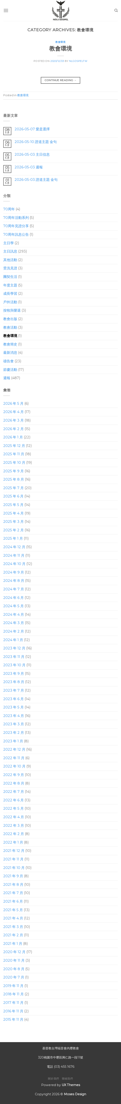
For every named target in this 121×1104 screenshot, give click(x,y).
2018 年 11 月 (13, 994)
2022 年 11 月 (13, 758)
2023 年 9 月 (13, 673)
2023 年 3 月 (13, 724)
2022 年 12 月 (14, 749)
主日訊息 (10, 251)
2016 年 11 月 (13, 1011)
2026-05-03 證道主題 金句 (36, 180)
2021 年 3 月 (13, 927)
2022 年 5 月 (13, 808)
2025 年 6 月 (13, 496)
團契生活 (10, 277)
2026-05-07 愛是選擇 (32, 129)
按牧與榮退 (12, 311)
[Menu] (6, 10)
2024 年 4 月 (13, 614)
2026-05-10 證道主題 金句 (36, 142)
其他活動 (10, 260)
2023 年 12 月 (14, 648)
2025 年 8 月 (13, 479)
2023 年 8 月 (13, 682)
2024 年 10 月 (14, 564)
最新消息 (10, 353)
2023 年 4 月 (13, 716)
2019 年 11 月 (13, 986)
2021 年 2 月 (13, 935)
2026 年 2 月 (13, 429)
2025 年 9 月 (13, 471)
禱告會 (8, 361)
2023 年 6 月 (13, 699)
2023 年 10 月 (14, 665)
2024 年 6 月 (13, 598)
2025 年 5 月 (13, 505)
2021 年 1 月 (12, 944)
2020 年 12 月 (14, 952)
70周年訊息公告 (16, 234)
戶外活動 (10, 302)
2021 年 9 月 (13, 876)
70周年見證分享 (16, 226)
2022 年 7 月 (13, 792)
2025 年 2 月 (13, 530)
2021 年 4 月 (13, 918)
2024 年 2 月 (13, 631)
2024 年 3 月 (13, 623)
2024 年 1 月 (13, 640)
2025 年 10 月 (14, 462)
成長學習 (10, 293)
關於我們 (53, 1078)
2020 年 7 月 (13, 977)
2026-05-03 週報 (29, 167)
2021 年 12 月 (13, 851)
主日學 (8, 243)
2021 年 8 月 (13, 885)
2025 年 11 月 (13, 454)
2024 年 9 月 (13, 572)
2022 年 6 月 (13, 800)
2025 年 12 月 (14, 446)
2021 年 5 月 (13, 910)
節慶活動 (10, 370)
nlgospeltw (78, 61)
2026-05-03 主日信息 (32, 154)
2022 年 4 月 (13, 817)
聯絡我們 (67, 1078)
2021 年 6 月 (13, 901)
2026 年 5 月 (13, 403)
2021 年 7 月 (13, 893)
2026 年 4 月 (13, 412)
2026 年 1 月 (13, 437)
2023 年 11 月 (13, 657)
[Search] (116, 10)
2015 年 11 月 (13, 1019)
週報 (6, 378)
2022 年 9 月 (13, 775)
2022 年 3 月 (13, 825)
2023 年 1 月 (13, 741)
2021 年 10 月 (14, 868)
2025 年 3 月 (13, 522)
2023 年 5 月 (13, 707)
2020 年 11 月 (14, 960)
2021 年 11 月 (13, 859)
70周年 (9, 209)
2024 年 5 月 (13, 606)
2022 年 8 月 (13, 783)
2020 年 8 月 (13, 969)
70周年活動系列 (16, 218)
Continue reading (60, 80)
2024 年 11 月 (13, 555)
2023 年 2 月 (13, 733)
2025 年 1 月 (13, 538)
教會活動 (10, 327)
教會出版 (10, 319)
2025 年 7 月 (13, 488)
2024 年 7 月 (13, 589)
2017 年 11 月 (13, 1003)
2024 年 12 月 (14, 547)
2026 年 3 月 (13, 420)
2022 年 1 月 (13, 842)
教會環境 (60, 42)
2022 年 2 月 (13, 834)
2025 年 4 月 (13, 513)
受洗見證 (10, 268)
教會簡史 (10, 344)
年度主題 (10, 285)
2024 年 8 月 (13, 581)
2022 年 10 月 (14, 766)
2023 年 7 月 (13, 690)
